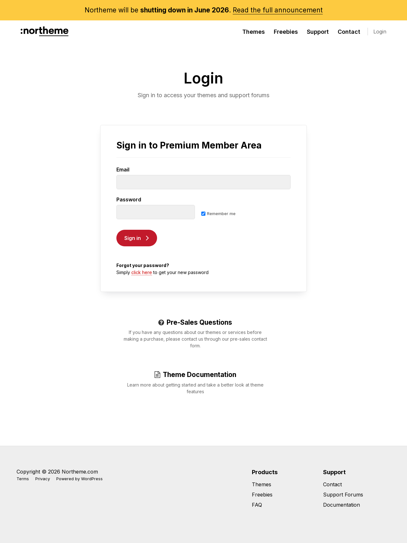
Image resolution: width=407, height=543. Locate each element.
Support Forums (343, 494)
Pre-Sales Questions (195, 322)
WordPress (92, 478)
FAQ (257, 505)
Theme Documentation (195, 375)
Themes (253, 31)
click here (141, 272)
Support (318, 31)
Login (379, 31)
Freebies (286, 31)
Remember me (218, 213)
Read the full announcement (278, 10)
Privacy (42, 478)
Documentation (341, 505)
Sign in (132, 238)
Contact (349, 31)
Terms (23, 478)
